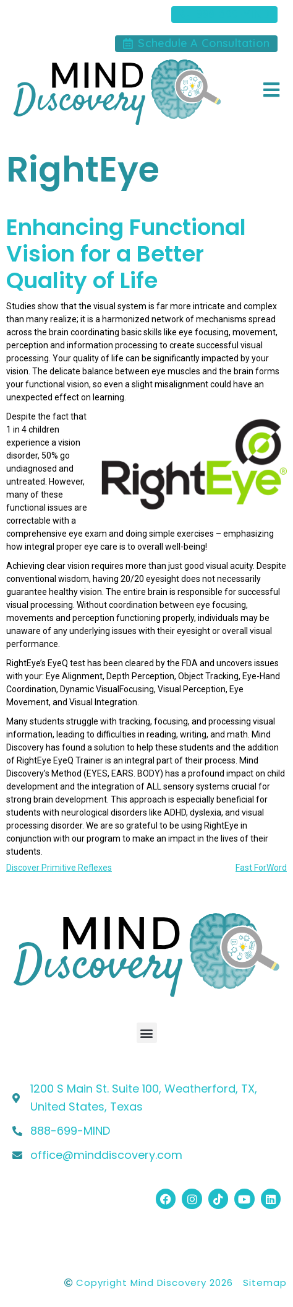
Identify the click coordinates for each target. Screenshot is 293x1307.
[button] (147, 1033)
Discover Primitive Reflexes (59, 868)
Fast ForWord (261, 868)
